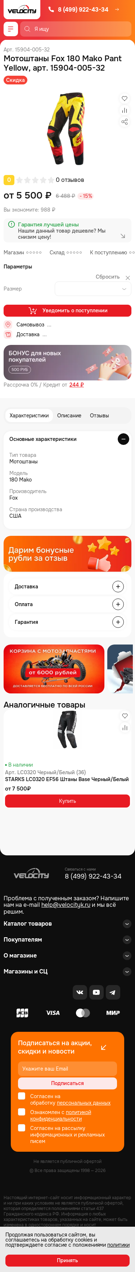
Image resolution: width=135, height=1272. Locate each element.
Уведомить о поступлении (67, 310)
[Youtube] (96, 992)
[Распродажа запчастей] (54, 669)
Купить (67, 801)
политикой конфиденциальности (60, 1115)
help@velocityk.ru (65, 905)
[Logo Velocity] (22, 9)
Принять (67, 1260)
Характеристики (29, 415)
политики (118, 1245)
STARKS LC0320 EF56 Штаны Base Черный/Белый (67, 779)
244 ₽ (76, 385)
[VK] (80, 992)
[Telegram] (113, 992)
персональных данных (84, 1103)
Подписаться (67, 1083)
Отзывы (99, 415)
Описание (69, 415)
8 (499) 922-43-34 (78, 9)
